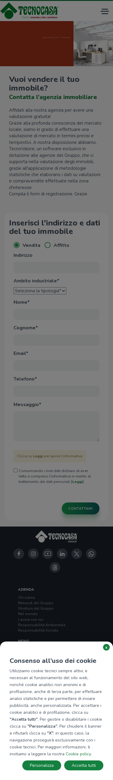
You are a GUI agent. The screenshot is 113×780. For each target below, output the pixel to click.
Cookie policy (78, 754)
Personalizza (42, 765)
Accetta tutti (84, 765)
